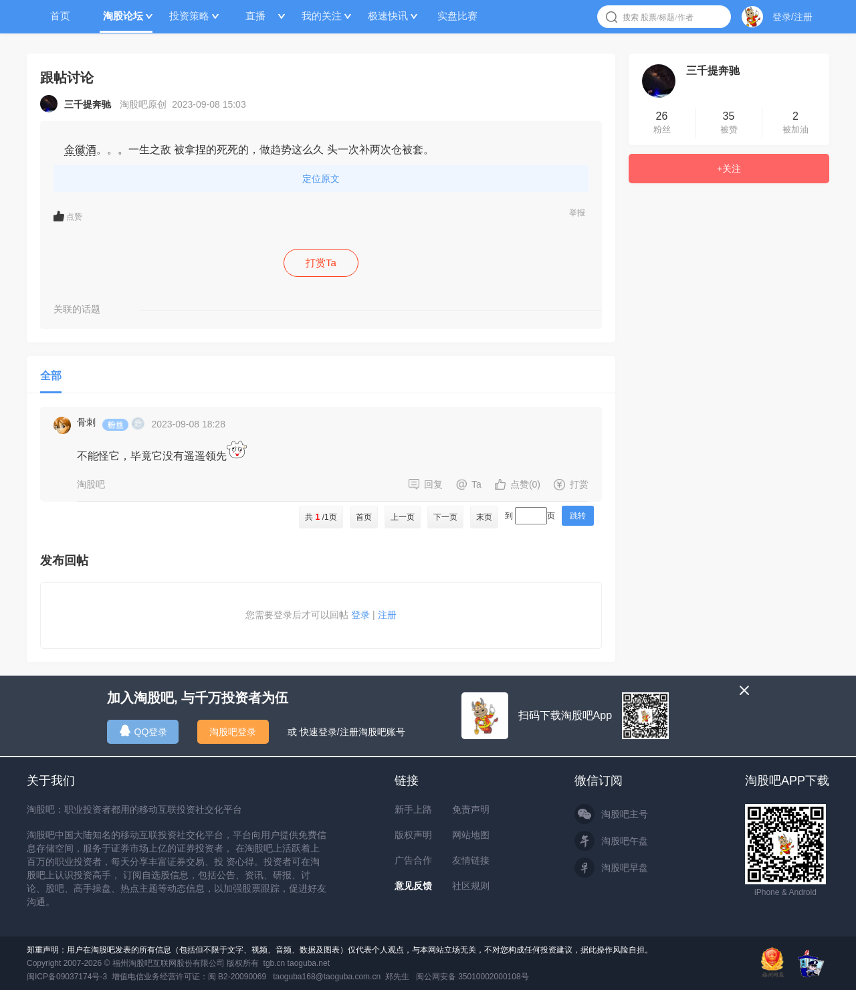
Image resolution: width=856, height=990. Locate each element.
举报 (577, 212)
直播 (255, 15)
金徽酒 (80, 149)
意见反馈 (413, 885)
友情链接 (471, 860)
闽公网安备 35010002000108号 (472, 976)
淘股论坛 (123, 15)
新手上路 (413, 809)
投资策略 (189, 15)
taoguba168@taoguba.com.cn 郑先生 (341, 976)
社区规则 (471, 885)
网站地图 (471, 834)
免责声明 (471, 809)
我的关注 (322, 15)
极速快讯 (388, 15)
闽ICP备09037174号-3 (67, 976)
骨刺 (86, 422)
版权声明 (413, 834)
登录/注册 (792, 16)
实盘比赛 (457, 15)
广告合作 (413, 860)
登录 (360, 614)
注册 (387, 614)
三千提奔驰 (713, 70)
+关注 (729, 168)
